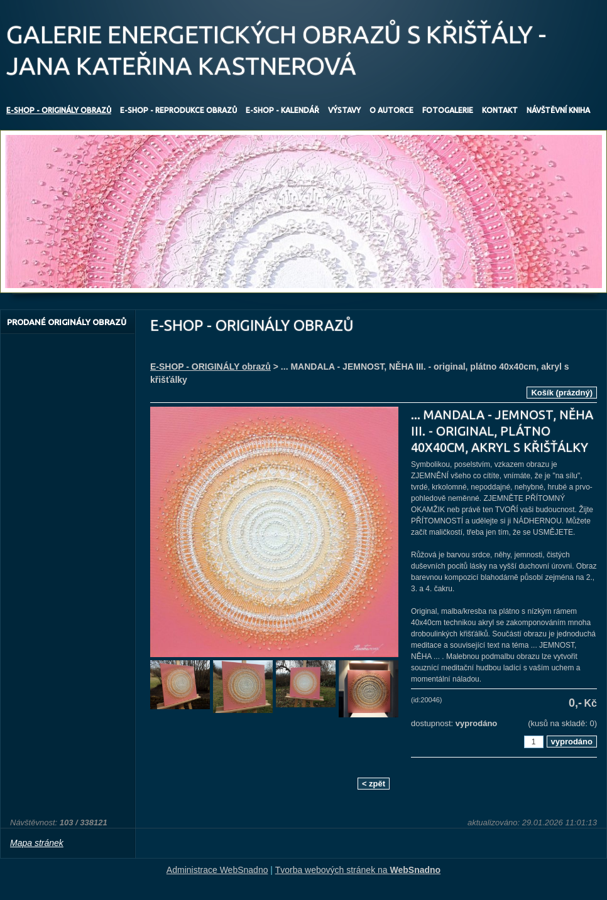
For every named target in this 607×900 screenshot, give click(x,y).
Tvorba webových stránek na (358, 870)
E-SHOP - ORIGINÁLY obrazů (210, 367)
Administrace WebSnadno (217, 870)
